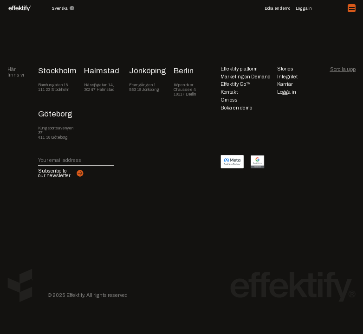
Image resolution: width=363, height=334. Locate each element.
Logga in (303, 8)
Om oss (229, 99)
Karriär (285, 84)
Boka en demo (277, 8)
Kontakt (229, 92)
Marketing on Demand (245, 76)
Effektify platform (239, 68)
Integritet (287, 76)
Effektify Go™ (235, 84)
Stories (285, 68)
